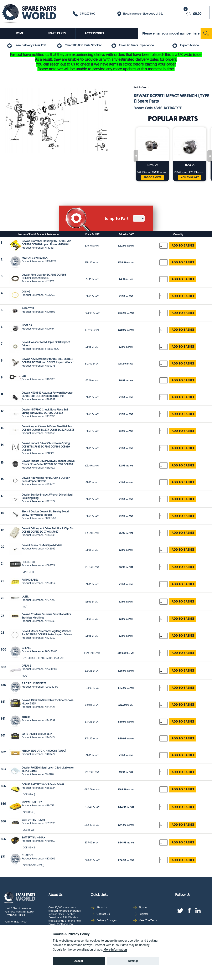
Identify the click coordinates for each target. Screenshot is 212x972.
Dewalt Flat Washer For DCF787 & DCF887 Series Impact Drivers (46, 479)
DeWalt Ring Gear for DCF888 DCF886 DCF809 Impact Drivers (44, 276)
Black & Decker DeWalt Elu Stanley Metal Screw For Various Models (45, 513)
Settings (133, 960)
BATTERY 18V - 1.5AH (33, 819)
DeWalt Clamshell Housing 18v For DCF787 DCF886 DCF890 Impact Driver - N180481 (46, 242)
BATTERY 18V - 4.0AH (33, 837)
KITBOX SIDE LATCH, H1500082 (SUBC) (44, 750)
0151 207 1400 (84, 13)
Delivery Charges (104, 920)
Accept (78, 960)
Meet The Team (145, 920)
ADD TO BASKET (152, 177)
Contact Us (100, 914)
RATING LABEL (30, 579)
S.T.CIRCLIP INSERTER (34, 683)
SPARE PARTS (57, 33)
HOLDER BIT (28, 562)
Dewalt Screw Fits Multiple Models (42, 545)
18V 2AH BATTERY (32, 802)
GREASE (26, 648)
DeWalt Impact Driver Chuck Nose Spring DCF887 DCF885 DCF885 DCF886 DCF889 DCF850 (46, 446)
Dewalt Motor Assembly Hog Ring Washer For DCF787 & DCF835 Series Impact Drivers (47, 632)
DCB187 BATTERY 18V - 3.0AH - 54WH (43, 784)
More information (115, 949)
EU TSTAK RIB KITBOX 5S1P (37, 733)
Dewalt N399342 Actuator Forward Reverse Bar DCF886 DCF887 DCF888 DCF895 (47, 394)
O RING (26, 291)
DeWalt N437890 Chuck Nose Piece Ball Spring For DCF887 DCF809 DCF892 (45, 411)
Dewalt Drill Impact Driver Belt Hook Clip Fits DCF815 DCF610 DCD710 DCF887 (47, 530)
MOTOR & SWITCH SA (34, 257)
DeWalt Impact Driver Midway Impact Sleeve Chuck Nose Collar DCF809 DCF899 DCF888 (48, 462)
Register (140, 914)
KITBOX (26, 717)
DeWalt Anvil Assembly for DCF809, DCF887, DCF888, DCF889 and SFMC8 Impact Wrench (48, 360)
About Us (99, 907)
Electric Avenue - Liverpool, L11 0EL (140, 13)
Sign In (140, 907)
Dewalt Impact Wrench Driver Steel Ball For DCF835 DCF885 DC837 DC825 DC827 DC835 (48, 428)
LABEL (25, 596)
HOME (19, 33)
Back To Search (141, 87)
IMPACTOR (152, 164)
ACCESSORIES (94, 33)
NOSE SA (189, 164)
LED (24, 375)
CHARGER (27, 855)
